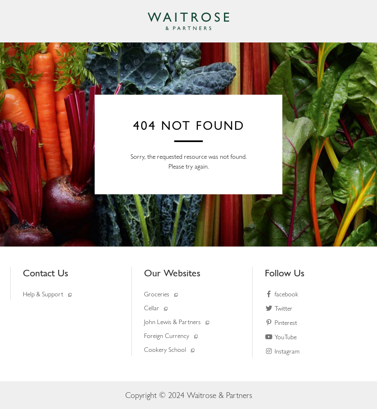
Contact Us (45, 273)
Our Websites (172, 273)
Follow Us (284, 273)
